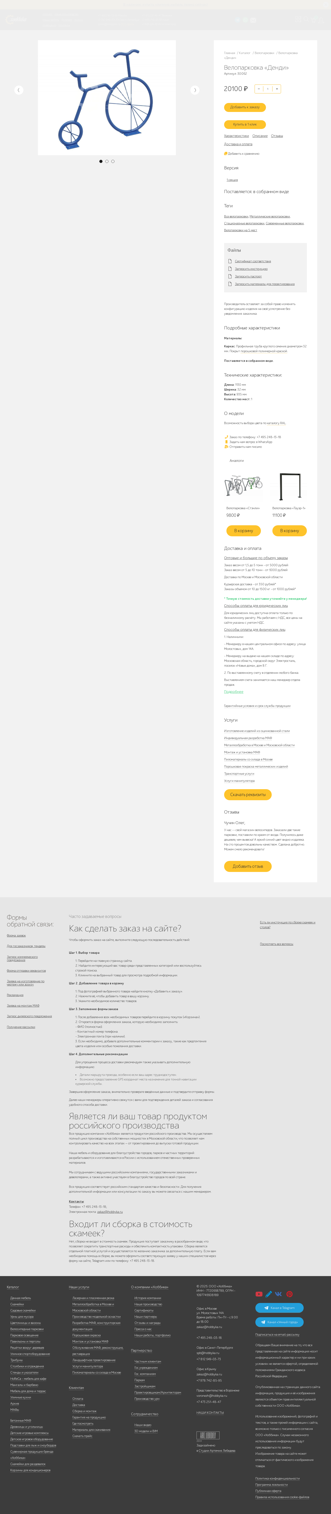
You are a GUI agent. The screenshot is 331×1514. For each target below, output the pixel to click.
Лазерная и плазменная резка (93, 1296)
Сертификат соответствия (253, 257)
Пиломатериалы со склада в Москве (248, 755)
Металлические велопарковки (270, 212)
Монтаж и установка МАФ (242, 748)
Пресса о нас (143, 1327)
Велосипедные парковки (27, 1327)
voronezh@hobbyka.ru (212, 1394)
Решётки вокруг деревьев (27, 1346)
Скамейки (17, 1302)
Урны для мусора (22, 1315)
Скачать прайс (82, 1434)
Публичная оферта (268, 1489)
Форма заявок (16, 931)
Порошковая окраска (86, 1333)
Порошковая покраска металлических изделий (256, 762)
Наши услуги (78, 1285)
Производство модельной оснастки (96, 1315)
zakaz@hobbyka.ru (109, 24)
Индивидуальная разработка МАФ (248, 734)
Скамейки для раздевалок (28, 1462)
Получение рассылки (21, 1032)
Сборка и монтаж (84, 1409)
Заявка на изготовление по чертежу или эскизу (25, 983)
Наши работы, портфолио (152, 1333)
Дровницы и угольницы (26, 1425)
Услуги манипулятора (239, 777)
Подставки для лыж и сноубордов (33, 1443)
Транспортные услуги (239, 769)
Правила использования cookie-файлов (282, 1495)
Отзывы (277, 131)
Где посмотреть (82, 1421)
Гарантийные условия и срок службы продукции (257, 702)
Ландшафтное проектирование (93, 1358)
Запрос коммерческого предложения (22, 956)
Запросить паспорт (248, 272)
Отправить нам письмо (243, 442)
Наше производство (67, 14)
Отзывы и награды (147, 1321)
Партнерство (140, 1349)
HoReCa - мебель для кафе (28, 1377)
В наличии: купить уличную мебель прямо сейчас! (165, 5)
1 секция (232, 175)
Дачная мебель (20, 1296)
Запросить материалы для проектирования (265, 280)
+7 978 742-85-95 (152, 19)
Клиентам (76, 1386)
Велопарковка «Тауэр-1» (288, 504)
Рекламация (15, 996)
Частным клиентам (147, 1359)
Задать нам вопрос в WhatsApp (248, 438)
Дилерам (66, 19)
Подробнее (233, 688)
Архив (14, 1401)
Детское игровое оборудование (31, 1437)
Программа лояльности (271, 1483)
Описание (260, 131)
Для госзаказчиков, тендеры (26, 943)
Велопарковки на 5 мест (240, 226)
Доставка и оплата (238, 140)
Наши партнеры (145, 1315)
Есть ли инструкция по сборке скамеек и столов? (287, 920)
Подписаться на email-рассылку (277, 1332)
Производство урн (147, 1397)
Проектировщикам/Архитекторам (157, 1390)
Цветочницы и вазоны (25, 1321)
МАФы (14, 1408)
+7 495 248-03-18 (209, 1336)
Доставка (78, 1403)
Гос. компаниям (145, 1372)
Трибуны (16, 1358)
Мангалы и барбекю (24, 1383)
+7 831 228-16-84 (151, 24)
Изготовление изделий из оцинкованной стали (257, 727)
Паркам (139, 1378)
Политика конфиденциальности (277, 1476)
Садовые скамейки (23, 1308)
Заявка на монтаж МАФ (23, 1008)
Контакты (64, 25)
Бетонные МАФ (20, 1418)
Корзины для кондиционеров (30, 1468)
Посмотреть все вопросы (276, 943)
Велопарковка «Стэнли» (243, 504)
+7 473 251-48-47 (151, 15)
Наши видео (142, 1423)
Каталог (47, 14)
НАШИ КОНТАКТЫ (210, 1411)
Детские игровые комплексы (29, 1431)
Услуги (78, 19)
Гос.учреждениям (146, 1366)
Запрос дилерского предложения (29, 1020)
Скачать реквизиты (248, 790)
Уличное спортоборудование (30, 1352)
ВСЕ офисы (127, 24)
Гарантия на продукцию (89, 1415)
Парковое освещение (24, 1333)
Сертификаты (144, 1308)
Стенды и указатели (24, 1370)
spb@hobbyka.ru (208, 1351)
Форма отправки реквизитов (26, 970)
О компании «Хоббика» (147, 1285)
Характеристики (236, 131)
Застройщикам (144, 1384)
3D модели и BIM (146, 1429)
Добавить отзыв (248, 862)
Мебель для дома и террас (28, 1389)
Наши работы (51, 19)
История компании (147, 1296)
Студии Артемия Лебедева (217, 1449)
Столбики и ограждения (27, 1364)
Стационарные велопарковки (244, 219)
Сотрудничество (142, 1412)
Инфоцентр (49, 25)
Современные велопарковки (285, 219)
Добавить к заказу (248, 104)
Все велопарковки (236, 212)
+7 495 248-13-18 (107, 15)
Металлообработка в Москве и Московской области (259, 741)
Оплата (77, 1397)
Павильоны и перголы (25, 1339)
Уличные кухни (20, 1395)
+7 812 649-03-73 (108, 19)
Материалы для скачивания (91, 1428)
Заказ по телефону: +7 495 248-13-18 (252, 433)
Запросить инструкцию (251, 264)
